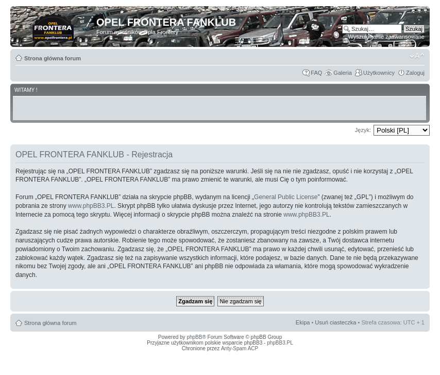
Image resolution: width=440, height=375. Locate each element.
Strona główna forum (52, 58)
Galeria (342, 73)
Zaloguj (415, 73)
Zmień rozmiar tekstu (417, 56)
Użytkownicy (379, 73)
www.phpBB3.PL (91, 205)
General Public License (285, 197)
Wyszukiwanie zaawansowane (386, 37)
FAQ (316, 73)
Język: (363, 130)
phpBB (194, 337)
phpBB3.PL (280, 343)
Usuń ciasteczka (335, 322)
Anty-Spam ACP (239, 348)
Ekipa (303, 322)
